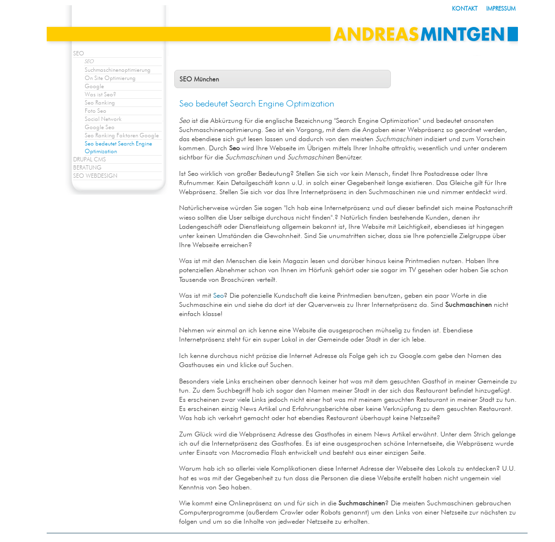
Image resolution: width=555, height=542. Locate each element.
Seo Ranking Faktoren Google (122, 135)
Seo (218, 295)
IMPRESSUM (501, 8)
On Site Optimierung (110, 77)
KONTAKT (465, 8)
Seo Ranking (100, 102)
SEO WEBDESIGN (95, 175)
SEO (78, 53)
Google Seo (100, 127)
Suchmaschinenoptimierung (118, 69)
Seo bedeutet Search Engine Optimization (118, 147)
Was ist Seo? (100, 94)
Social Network (103, 118)
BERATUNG (87, 167)
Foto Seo (95, 110)
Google (94, 86)
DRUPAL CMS (89, 159)
